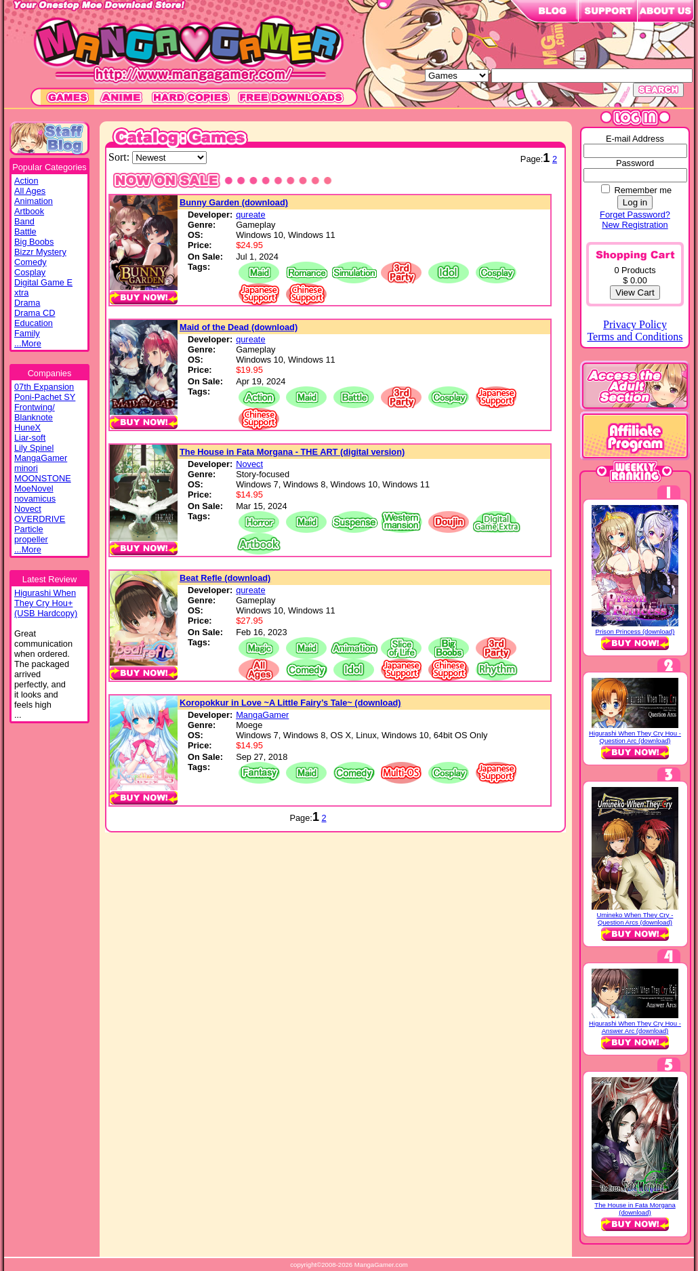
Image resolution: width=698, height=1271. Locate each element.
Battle (25, 231)
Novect (27, 509)
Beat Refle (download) (225, 578)
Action (26, 181)
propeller (31, 539)
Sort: (120, 157)
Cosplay (29, 272)
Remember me (643, 190)
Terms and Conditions (634, 336)
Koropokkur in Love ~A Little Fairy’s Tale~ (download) (290, 703)
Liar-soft (29, 437)
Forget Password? (635, 214)
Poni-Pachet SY (44, 397)
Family (27, 333)
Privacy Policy (635, 324)
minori (26, 468)
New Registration (635, 225)
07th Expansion (44, 387)
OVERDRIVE (39, 519)
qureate (250, 214)
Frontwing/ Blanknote (34, 412)
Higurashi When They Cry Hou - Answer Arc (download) (635, 1027)
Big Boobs (34, 242)
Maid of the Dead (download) (238, 327)
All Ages (29, 191)
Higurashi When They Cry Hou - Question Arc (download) (635, 736)
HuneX (27, 427)
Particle (28, 529)
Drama (27, 303)
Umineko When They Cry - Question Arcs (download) (635, 918)
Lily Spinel (34, 448)
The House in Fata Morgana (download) (634, 1208)
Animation (33, 201)
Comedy (30, 262)
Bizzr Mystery (40, 252)
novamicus (35, 498)
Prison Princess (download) (635, 631)
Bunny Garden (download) (234, 202)
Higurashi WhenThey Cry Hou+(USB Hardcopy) (45, 603)
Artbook (29, 211)
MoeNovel (34, 488)
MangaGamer (40, 458)
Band (24, 221)
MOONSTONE (42, 478)
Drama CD (34, 313)
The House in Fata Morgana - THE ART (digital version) (292, 452)
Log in (635, 202)
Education (33, 323)
